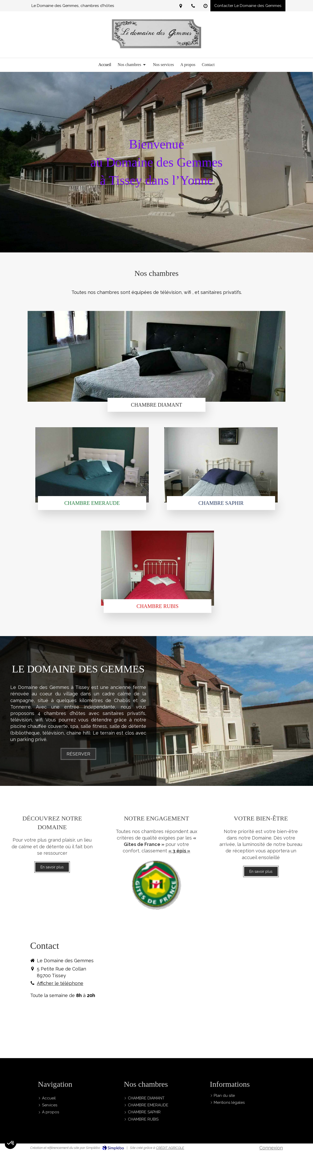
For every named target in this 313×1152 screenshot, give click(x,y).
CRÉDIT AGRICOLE (170, 1148)
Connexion (271, 1147)
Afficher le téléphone (60, 983)
